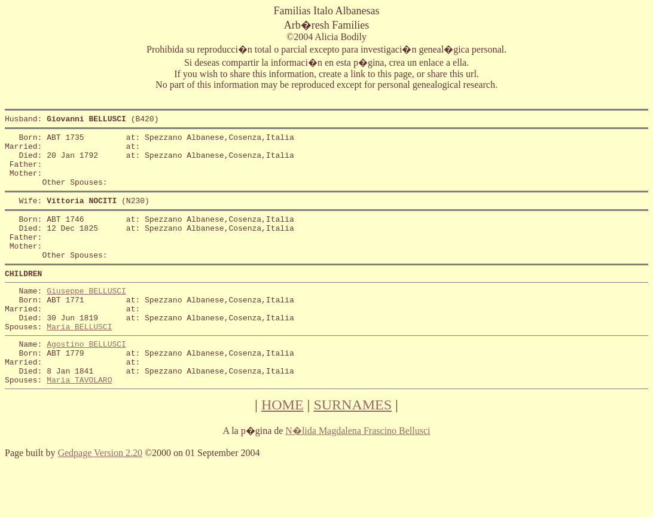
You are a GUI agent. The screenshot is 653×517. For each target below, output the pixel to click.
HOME (282, 447)
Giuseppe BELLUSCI (86, 317)
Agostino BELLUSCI (86, 379)
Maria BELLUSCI (79, 360)
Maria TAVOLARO (79, 422)
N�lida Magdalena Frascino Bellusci (357, 474)
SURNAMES (352, 447)
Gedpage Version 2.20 (99, 496)
